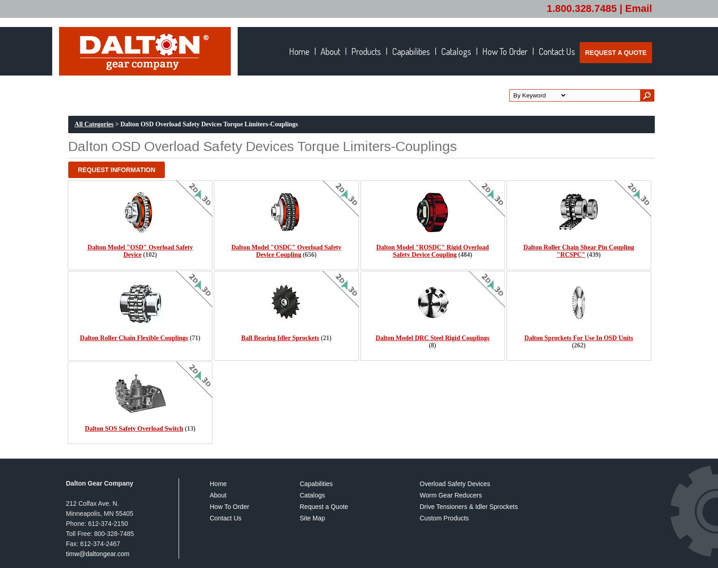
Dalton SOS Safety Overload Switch (134, 428)
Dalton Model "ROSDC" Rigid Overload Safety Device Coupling (432, 251)
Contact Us (225, 518)
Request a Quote (324, 507)
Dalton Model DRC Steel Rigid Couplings (432, 338)
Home (218, 484)
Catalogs (312, 495)
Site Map (312, 518)
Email (638, 8)
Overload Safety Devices (455, 484)
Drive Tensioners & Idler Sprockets (469, 507)
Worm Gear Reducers (451, 495)
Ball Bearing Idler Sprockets (280, 338)
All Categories (94, 124)
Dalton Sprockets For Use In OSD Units (578, 338)
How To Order (229, 507)
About (218, 495)
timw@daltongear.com (98, 553)
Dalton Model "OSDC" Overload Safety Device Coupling (286, 251)
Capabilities (316, 484)
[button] (116, 170)
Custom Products (444, 518)
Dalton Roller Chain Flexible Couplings (134, 338)
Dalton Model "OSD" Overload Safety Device (140, 251)
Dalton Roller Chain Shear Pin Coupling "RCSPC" (578, 251)
